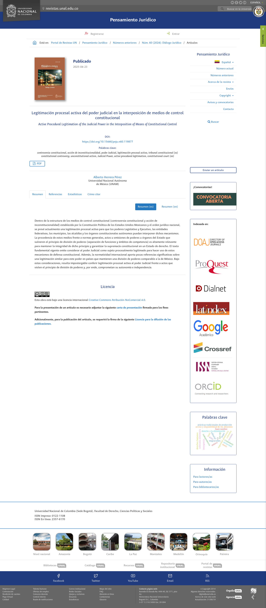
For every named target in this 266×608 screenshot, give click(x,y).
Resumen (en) (170, 206)
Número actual (225, 68)
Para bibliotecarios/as (206, 487)
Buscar (213, 121)
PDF (39, 163)
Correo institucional (77, 589)
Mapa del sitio (105, 589)
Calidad (6, 600)
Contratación (8, 592)
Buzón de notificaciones (43, 600)
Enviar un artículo (213, 170)
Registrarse (97, 34)
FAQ (101, 592)
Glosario (103, 600)
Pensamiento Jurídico (133, 20)
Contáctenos (105, 597)
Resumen (37, 194)
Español (223, 62)
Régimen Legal (9, 589)
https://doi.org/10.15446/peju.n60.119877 (107, 141)
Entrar (176, 34)
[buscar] (240, 9)
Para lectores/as (202, 476)
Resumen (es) (146, 206)
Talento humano (39, 589)
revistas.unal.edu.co (62, 9)
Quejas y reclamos (76, 594)
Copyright (226, 95)
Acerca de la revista (220, 82)
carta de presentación (129, 307)
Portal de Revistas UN (64, 42)
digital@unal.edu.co (207, 594)
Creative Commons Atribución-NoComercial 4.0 (117, 300)
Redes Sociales (75, 592)
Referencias (55, 194)
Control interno (39, 597)
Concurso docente (40, 594)
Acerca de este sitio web (205, 597)
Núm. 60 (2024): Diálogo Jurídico (161, 42)
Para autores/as (202, 482)
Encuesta (73, 597)
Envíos (230, 88)
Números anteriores (125, 42)
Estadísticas (75, 194)
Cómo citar (94, 194)
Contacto (228, 109)
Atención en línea (107, 594)
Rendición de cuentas (11, 594)
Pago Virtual (8, 597)
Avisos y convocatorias (220, 102)
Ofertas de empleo (41, 592)
